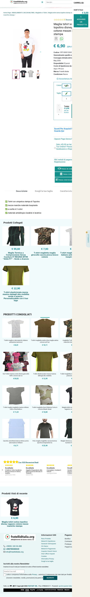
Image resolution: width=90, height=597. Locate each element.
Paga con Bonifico (70, 174)
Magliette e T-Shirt (41, 12)
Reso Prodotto (46, 538)
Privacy (34, 574)
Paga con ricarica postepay (70, 179)
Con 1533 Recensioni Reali (28, 462)
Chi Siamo (44, 546)
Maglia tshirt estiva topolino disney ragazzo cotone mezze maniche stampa (14, 524)
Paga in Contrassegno (70, 168)
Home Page (7, 12)
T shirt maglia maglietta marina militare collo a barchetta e (16, 408)
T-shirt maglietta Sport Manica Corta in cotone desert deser (44, 408)
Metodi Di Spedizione (48, 541)
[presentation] (2, 470)
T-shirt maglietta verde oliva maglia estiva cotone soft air (44, 341)
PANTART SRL (32, 586)
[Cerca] (64, 2)
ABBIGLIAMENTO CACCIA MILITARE (23, 12)
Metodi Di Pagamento (48, 549)
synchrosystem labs (65, 586)
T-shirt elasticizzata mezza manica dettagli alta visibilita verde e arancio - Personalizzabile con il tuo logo (16, 296)
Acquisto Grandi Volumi (49, 551)
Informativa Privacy (47, 559)
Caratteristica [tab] (66, 191)
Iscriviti (50, 578)
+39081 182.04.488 (14, 546)
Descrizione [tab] (21, 191)
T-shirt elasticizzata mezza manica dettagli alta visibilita (44, 374)
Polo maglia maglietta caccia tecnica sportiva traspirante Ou (45, 442)
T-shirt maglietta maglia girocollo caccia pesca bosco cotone (44, 255)
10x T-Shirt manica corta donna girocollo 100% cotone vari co (16, 374)
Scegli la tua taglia (47, 561)
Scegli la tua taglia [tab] (44, 191)
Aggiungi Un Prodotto (82, 21)
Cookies (44, 556)
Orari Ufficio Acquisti (48, 554)
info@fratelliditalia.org (14, 552)
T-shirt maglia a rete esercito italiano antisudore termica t (16, 341)
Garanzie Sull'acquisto (48, 544)
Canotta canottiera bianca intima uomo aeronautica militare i (16, 442)
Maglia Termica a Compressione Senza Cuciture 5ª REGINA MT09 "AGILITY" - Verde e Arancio (16, 256)
